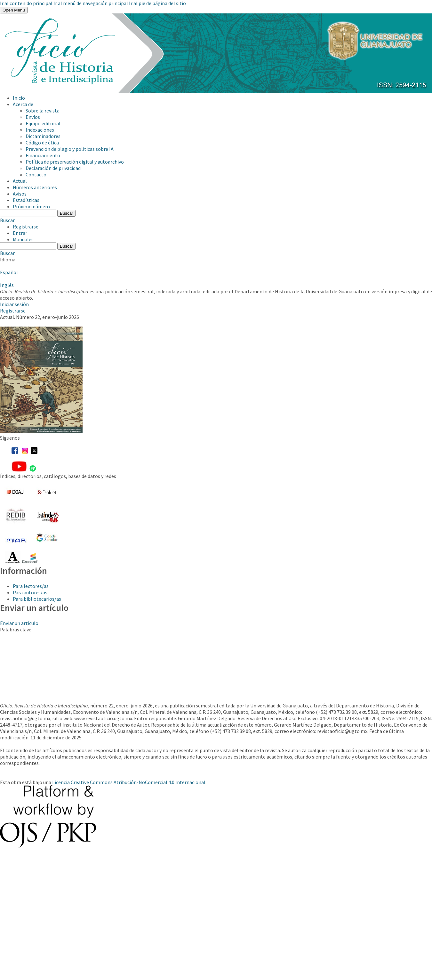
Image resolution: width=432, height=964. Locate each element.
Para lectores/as (31, 586)
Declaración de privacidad (53, 168)
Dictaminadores (43, 136)
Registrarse (25, 226)
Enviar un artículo (19, 623)
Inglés (7, 285)
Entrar (20, 233)
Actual (20, 181)
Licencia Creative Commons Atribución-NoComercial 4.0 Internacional (128, 782)
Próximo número (31, 206)
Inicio (19, 98)
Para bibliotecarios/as (37, 599)
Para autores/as (30, 592)
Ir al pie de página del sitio (157, 3)
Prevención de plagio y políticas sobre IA (70, 149)
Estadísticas (26, 200)
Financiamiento (43, 155)
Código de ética (42, 142)
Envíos (33, 117)
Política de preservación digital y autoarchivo (75, 161)
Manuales (23, 239)
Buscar (66, 213)
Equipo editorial (43, 123)
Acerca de (23, 104)
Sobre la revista (43, 110)
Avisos (20, 193)
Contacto (36, 174)
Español (9, 272)
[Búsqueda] (28, 213)
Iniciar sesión (14, 304)
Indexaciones (40, 130)
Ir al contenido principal (26, 3)
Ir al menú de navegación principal (90, 3)
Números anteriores (35, 187)
